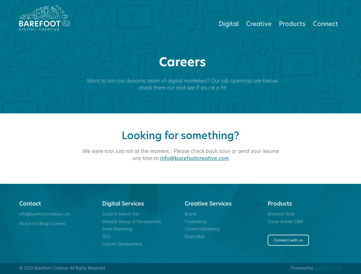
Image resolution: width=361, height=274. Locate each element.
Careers (58, 224)
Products (292, 24)
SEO (106, 237)
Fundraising (196, 222)
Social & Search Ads (120, 214)
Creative (259, 24)
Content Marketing (202, 229)
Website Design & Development (131, 222)
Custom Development (122, 244)
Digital (229, 24)
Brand (190, 214)
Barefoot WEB (328, 268)
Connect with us (288, 240)
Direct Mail (195, 237)
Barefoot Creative (56, 18)
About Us (28, 224)
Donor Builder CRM (285, 222)
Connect (325, 24)
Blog (44, 224)
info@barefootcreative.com (194, 158)
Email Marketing (117, 229)
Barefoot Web (281, 214)
